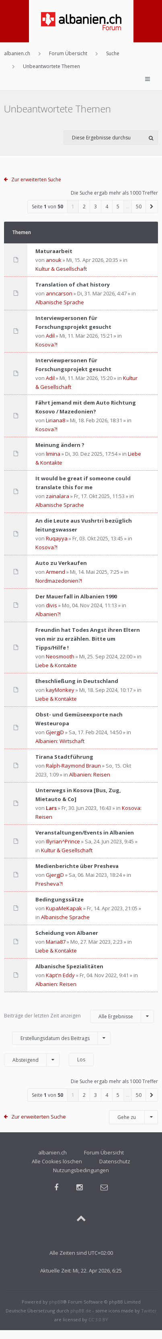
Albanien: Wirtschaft (59, 741)
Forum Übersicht (104, 1152)
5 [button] (118, 206)
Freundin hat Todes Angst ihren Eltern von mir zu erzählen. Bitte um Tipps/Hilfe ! (87, 638)
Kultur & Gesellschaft (61, 268)
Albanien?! (48, 614)
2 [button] (84, 206)
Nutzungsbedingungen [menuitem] (81, 1170)
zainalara (57, 496)
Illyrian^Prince (63, 841)
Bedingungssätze (59, 899)
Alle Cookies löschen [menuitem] (57, 1161)
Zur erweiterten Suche (36, 179)
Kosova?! (46, 344)
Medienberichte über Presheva (77, 866)
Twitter (149, 1311)
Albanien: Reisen (89, 774)
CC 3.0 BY (98, 1319)
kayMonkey (60, 689)
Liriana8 (55, 420)
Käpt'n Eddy (60, 975)
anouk (54, 260)
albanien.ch (52, 1152)
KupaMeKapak (64, 908)
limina (53, 453)
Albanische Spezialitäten (69, 966)
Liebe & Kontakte (56, 665)
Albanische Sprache (59, 302)
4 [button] (106, 206)
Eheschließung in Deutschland (76, 681)
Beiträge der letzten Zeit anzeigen (79, 1016)
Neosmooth (60, 656)
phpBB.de (80, 1311)
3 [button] (95, 206)
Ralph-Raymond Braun (73, 765)
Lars (51, 808)
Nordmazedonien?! (58, 580)
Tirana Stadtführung (64, 756)
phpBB (56, 1302)
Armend (55, 571)
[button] (152, 206)
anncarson (59, 293)
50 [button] (138, 206)
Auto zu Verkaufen (61, 563)
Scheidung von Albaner (66, 932)
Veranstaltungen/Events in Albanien (84, 832)
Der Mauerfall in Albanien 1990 (76, 596)
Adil (50, 335)
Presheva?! (49, 883)
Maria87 (56, 941)
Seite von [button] (47, 206)
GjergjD (55, 732)
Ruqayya (57, 538)
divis (51, 605)
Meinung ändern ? (59, 444)
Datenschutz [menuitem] (114, 1161)
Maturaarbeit (53, 251)
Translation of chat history (72, 284)
